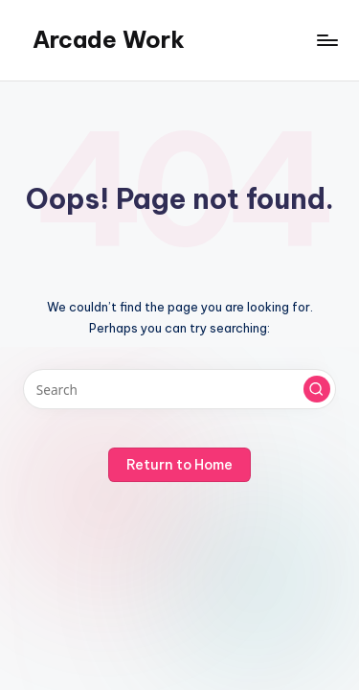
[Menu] (326, 39)
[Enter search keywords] (179, 389)
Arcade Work (109, 39)
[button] (316, 389)
